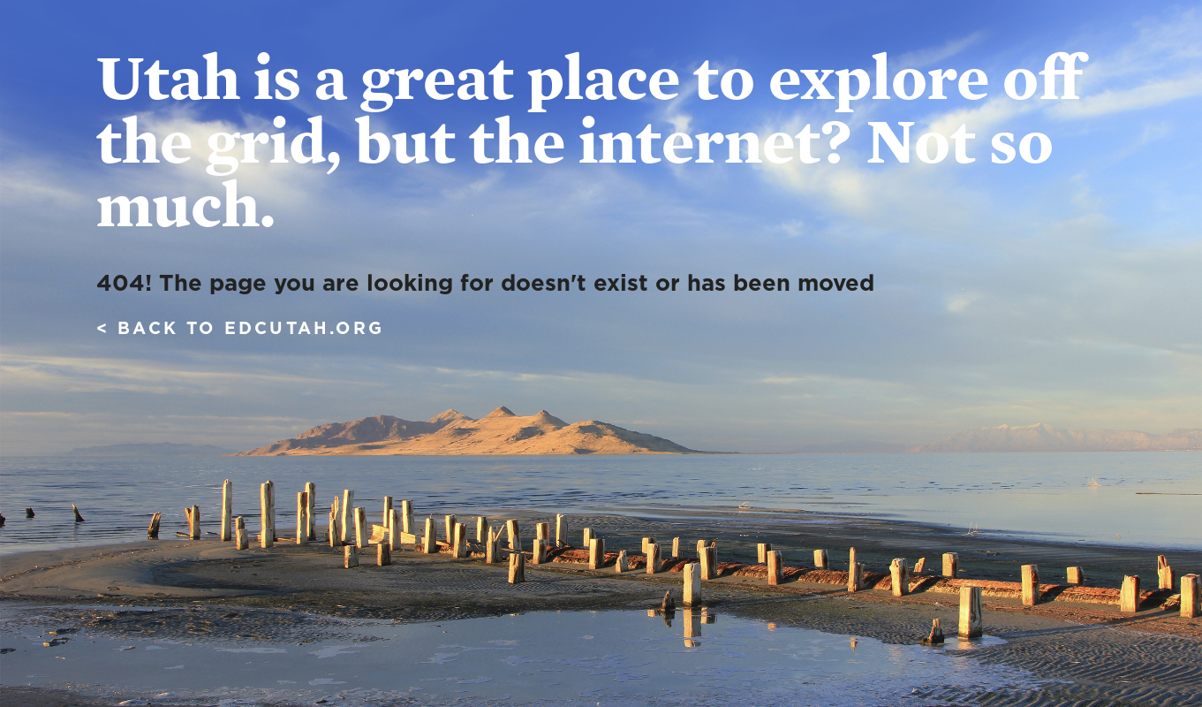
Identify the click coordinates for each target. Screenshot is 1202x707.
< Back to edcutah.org (240, 329)
